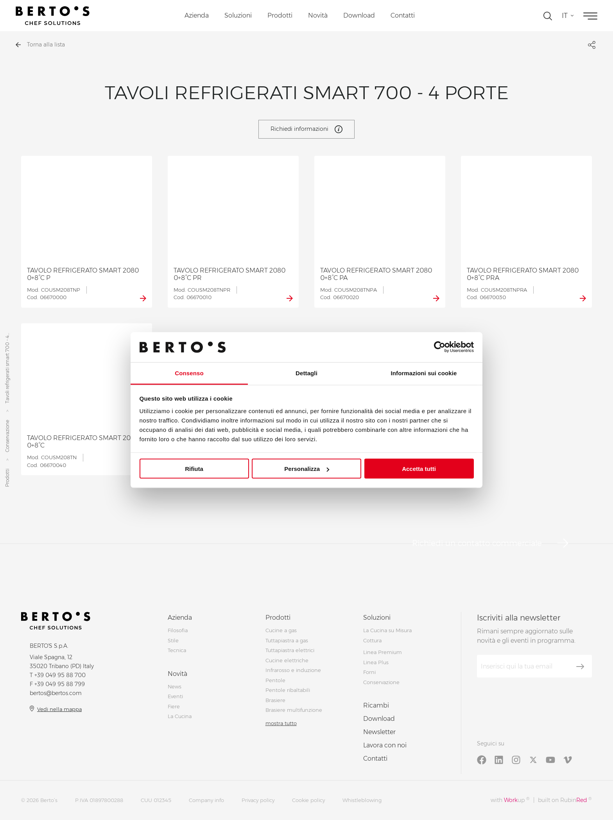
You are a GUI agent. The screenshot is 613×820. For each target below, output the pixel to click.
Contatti (403, 15)
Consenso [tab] (189, 372)
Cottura (372, 640)
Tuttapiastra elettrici (289, 650)
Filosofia (178, 630)
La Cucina (180, 716)
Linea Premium (382, 652)
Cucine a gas (281, 630)
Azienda (197, 15)
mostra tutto (281, 723)
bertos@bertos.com (56, 693)
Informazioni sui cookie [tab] (424, 372)
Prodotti (279, 15)
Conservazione (7, 436)
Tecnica (177, 650)
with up (510, 800)
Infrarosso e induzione (293, 670)
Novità (318, 15)
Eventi (175, 696)
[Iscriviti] (580, 666)
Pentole (275, 680)
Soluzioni (238, 15)
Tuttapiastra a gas (286, 640)
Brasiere (275, 700)
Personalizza (306, 468)
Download (359, 15)
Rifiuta (194, 468)
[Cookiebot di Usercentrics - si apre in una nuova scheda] (439, 347)
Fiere (174, 706)
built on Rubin (564, 800)
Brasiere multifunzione (293, 710)
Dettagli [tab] (306, 372)
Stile (173, 640)
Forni (369, 672)
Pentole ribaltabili (287, 690)
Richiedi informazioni (306, 129)
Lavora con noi (385, 745)
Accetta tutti (419, 468)
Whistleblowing (362, 800)
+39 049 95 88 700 (60, 675)
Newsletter (379, 732)
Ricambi (376, 705)
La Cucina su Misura (387, 630)
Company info (206, 800)
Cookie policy (308, 800)
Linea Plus (376, 662)
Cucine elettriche (286, 660)
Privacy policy (258, 800)
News (174, 686)
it (565, 15)
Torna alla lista (40, 44)
